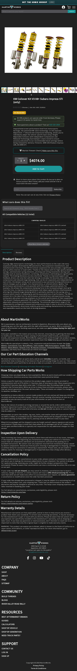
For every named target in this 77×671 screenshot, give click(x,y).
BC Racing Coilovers (38, 348)
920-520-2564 (54, 125)
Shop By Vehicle (10, 628)
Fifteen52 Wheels (54, 348)
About (5, 576)
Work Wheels (28, 345)
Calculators (8, 624)
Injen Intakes (39, 345)
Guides (5, 620)
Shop (4, 572)
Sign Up (5, 656)
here (45, 350)
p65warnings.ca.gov (8, 530)
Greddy (62, 345)
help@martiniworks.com (38, 552)
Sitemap (5, 583)
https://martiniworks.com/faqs (13, 492)
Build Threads (9, 596)
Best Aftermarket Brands (15, 617)
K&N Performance (52, 345)
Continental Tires (15, 345)
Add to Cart (38, 169)
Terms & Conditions (38, 668)
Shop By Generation (12, 632)
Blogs (5, 600)
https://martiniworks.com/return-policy (17, 503)
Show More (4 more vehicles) (38, 244)
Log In (5, 652)
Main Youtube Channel (9, 366)
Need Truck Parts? (11, 635)
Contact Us (7, 648)
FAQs (4, 579)
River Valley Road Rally (13, 604)
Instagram (48, 366)
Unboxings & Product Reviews (30, 366)
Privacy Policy (55, 195)
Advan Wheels (13, 348)
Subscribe (58, 189)
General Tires (24, 348)
